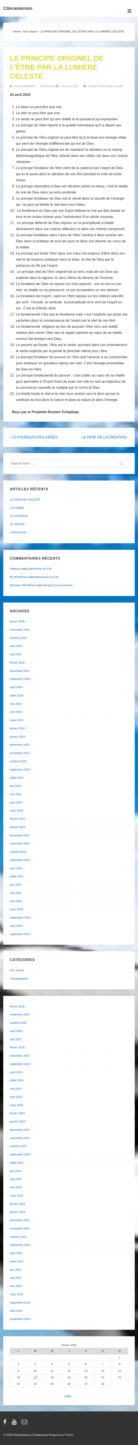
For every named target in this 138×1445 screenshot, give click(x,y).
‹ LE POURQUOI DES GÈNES (34, 437)
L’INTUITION (18, 532)
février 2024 (17, 728)
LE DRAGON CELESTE (25, 499)
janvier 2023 (17, 827)
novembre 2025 (19, 629)
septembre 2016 (20, 917)
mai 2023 (15, 794)
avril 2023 (16, 802)
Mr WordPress (19, 577)
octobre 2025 (18, 638)
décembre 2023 (19, 744)
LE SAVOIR (17, 524)
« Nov (67, 1395)
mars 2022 (16, 909)
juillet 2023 (16, 777)
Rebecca (15, 568)
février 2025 (17, 662)
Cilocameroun (17, 8)
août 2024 (16, 687)
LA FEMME (17, 507)
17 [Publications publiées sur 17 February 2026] (35, 1377)
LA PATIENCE (19, 516)
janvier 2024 (17, 736)
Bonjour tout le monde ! (58, 585)
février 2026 (17, 621)
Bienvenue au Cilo (40, 568)
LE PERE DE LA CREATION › (105, 437)
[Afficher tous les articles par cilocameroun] (23, 86)
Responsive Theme (61, 1435)
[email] (25, 1423)
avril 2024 (16, 711)
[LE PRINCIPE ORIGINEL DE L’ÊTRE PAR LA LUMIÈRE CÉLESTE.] (69, 86)
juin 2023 (15, 786)
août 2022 (16, 868)
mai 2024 (15, 703)
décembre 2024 (19, 670)
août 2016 (16, 925)
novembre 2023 (19, 753)
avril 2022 (16, 901)
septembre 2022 (20, 860)
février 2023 (17, 818)
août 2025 (16, 646)
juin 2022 (15, 884)
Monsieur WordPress (23, 585)
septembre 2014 (20, 934)
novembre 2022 (19, 843)
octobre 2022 (18, 851)
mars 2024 (16, 720)
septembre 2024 (20, 679)
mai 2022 (15, 893)
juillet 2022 (16, 876)
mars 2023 (16, 810)
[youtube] (15, 1423)
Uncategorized (19, 978)
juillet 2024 (16, 695)
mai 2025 (15, 654)
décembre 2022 (19, 835)
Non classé (114, 86)
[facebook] (6, 1423)
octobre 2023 (18, 761)
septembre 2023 (20, 769)
